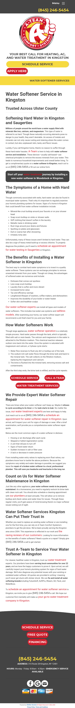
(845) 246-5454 (53, 10)
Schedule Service (24, 377)
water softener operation (42, 330)
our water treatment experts (27, 411)
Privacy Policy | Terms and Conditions (37, 707)
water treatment (32, 174)
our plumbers (17, 495)
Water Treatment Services (38, 385)
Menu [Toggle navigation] (58, 3)
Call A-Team (54, 377)
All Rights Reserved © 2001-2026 (46, 705)
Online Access (32, 705)
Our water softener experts (21, 307)
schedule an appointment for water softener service (37, 589)
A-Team (32, 151)
